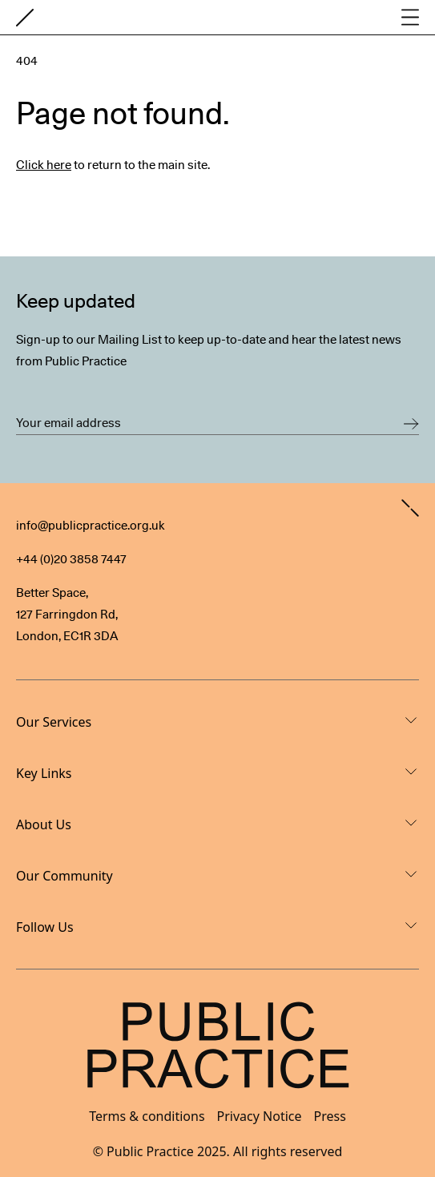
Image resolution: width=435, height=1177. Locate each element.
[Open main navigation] (410, 17)
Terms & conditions (146, 1116)
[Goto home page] (25, 17)
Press (330, 1116)
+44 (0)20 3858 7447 (71, 559)
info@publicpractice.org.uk (90, 525)
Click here (43, 165)
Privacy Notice (259, 1116)
